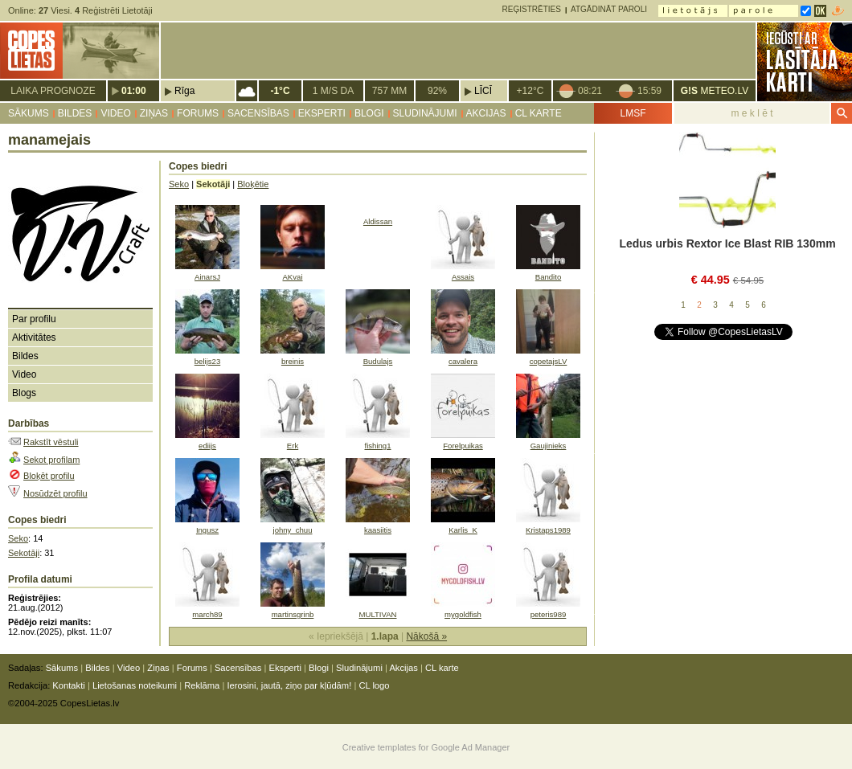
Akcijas (486, 113)
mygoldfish (462, 614)
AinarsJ (207, 276)
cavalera (463, 361)
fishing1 (377, 445)
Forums (198, 113)
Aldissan (377, 221)
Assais (463, 276)
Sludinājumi (425, 113)
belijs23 (207, 361)
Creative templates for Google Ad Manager (426, 747)
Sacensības (258, 113)
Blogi (369, 113)
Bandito (548, 276)
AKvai (292, 276)
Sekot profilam (51, 459)
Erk (292, 445)
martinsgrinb (293, 614)
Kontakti (68, 685)
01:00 (133, 90)
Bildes (75, 113)
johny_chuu (293, 530)
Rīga (184, 90)
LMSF (632, 113)
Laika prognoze (52, 90)
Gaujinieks (548, 445)
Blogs (24, 393)
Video (115, 113)
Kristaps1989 (548, 530)
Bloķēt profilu (49, 476)
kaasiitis (377, 530)
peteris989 (548, 614)
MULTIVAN (377, 614)
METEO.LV (714, 90)
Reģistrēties (531, 9)
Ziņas (154, 113)
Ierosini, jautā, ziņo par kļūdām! (289, 685)
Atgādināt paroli (609, 9)
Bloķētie (252, 184)
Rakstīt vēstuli (50, 442)
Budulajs (378, 361)
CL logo (373, 685)
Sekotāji (23, 553)
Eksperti (322, 113)
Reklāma (201, 685)
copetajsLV (548, 361)
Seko (18, 538)
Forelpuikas (463, 445)
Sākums (28, 113)
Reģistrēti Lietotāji (114, 10)
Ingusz (207, 530)
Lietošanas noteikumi (134, 685)
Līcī (483, 90)
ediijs (207, 445)
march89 (207, 614)
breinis (292, 361)
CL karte (538, 113)
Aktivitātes (34, 337)
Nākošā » (426, 636)
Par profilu (34, 319)
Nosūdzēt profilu (55, 493)
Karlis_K (463, 530)
